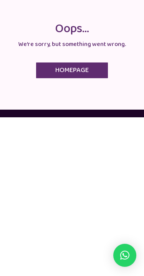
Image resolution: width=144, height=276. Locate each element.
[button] (124, 255)
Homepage (72, 70)
